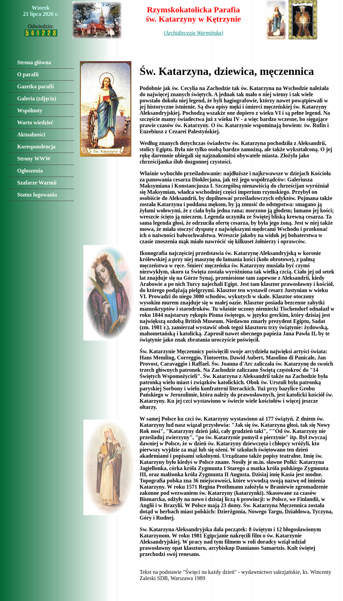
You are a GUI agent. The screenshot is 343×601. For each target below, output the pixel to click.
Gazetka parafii (35, 86)
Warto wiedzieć (35, 122)
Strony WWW (34, 159)
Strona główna (34, 62)
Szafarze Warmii (37, 183)
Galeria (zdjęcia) (36, 98)
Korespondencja (36, 146)
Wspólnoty (30, 110)
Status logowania (37, 195)
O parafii (28, 74)
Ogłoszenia (30, 171)
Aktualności (31, 134)
